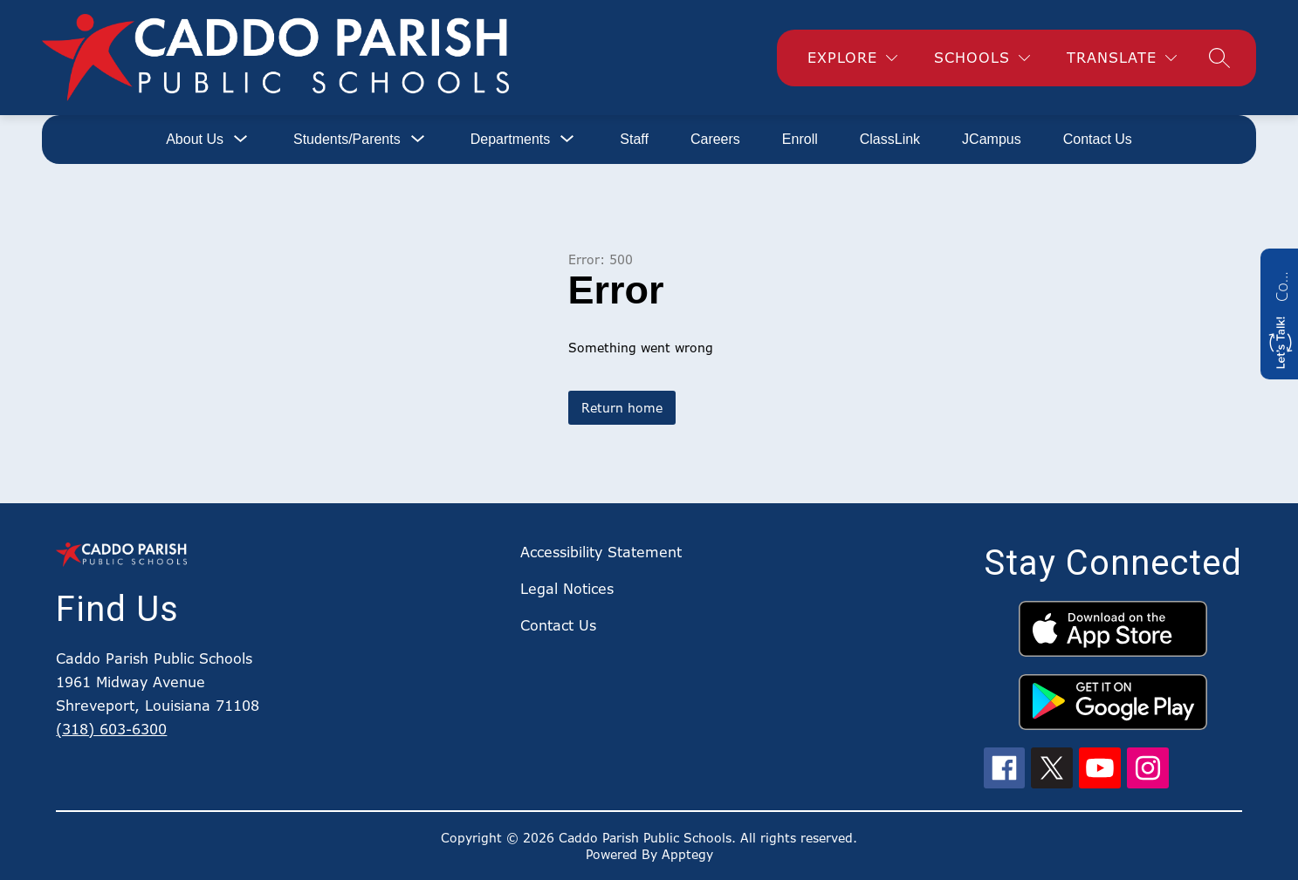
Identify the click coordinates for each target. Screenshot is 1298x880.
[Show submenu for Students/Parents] (347, 139)
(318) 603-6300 (111, 729)
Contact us (1281, 284)
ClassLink (890, 139)
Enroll (800, 139)
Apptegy (687, 854)
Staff (634, 139)
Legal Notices (567, 588)
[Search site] (1219, 57)
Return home (622, 407)
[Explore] (852, 58)
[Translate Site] (1121, 58)
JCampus (991, 139)
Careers (715, 139)
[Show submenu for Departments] (510, 139)
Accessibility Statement (601, 552)
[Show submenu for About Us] (194, 139)
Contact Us (1097, 139)
